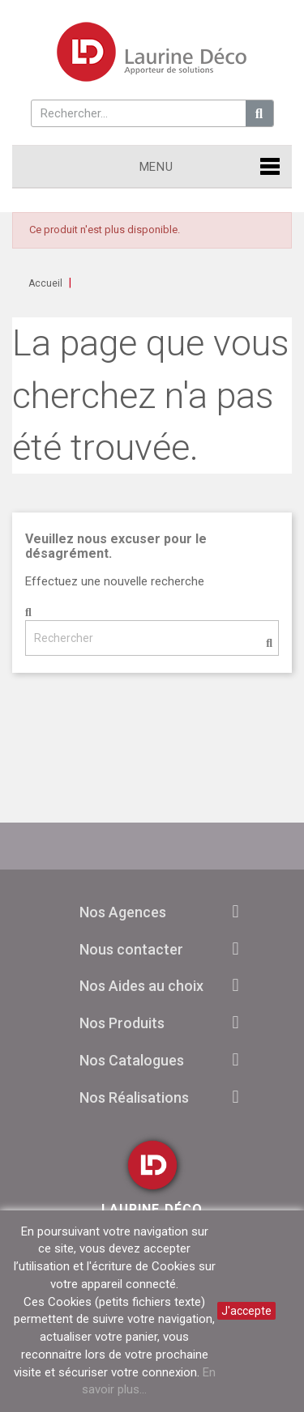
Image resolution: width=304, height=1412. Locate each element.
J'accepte (246, 1310)
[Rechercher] (152, 638)
